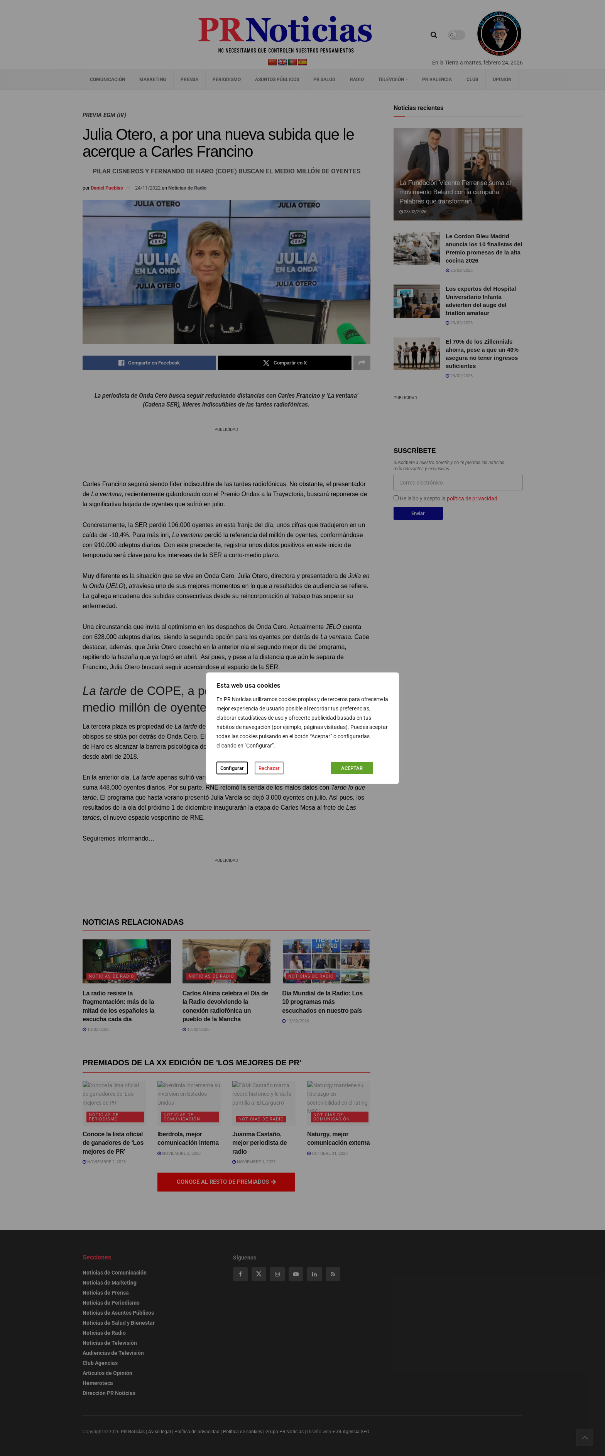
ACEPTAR (352, 768)
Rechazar (269, 768)
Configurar (232, 768)
